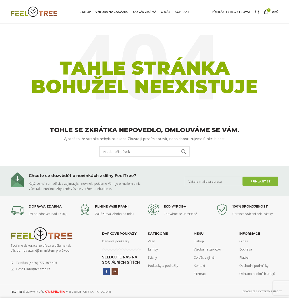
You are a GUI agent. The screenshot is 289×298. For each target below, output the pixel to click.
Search (183, 151)
